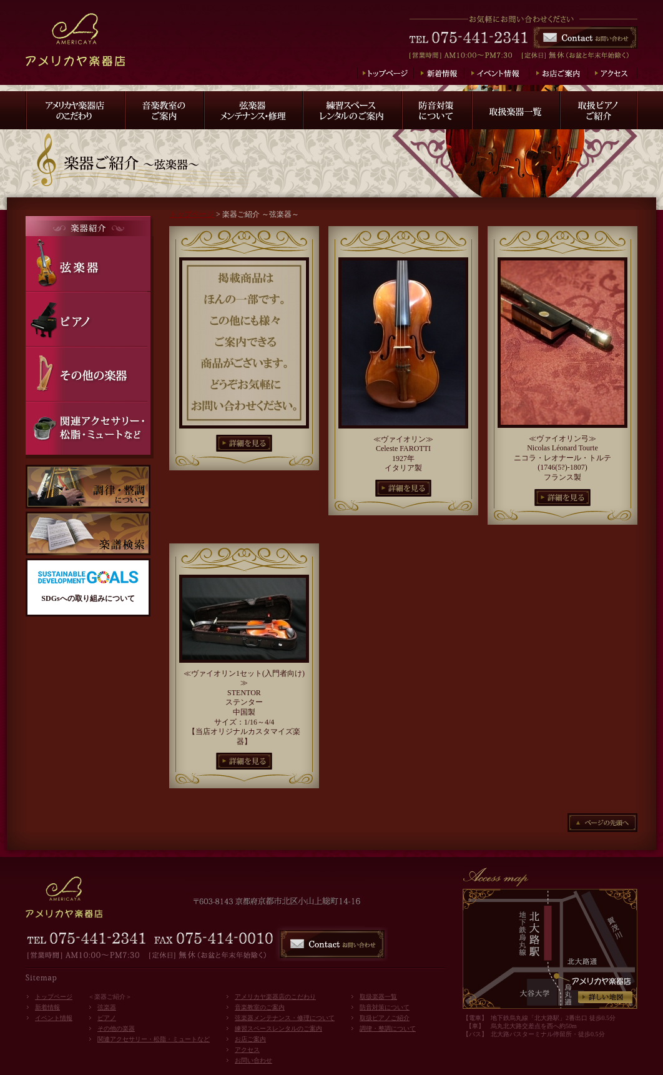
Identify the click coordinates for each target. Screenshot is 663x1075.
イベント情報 (53, 1017)
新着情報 (47, 1007)
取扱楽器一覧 (378, 996)
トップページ (191, 214)
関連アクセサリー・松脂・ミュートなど (153, 1039)
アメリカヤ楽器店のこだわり (275, 996)
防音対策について (385, 1007)
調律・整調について (388, 1028)
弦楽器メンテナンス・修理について (285, 1017)
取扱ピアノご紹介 (385, 1017)
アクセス (247, 1049)
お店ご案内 (250, 1039)
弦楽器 (106, 1007)
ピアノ (106, 1017)
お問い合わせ (253, 1060)
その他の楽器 (116, 1028)
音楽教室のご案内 (260, 1007)
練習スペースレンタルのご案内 (278, 1028)
